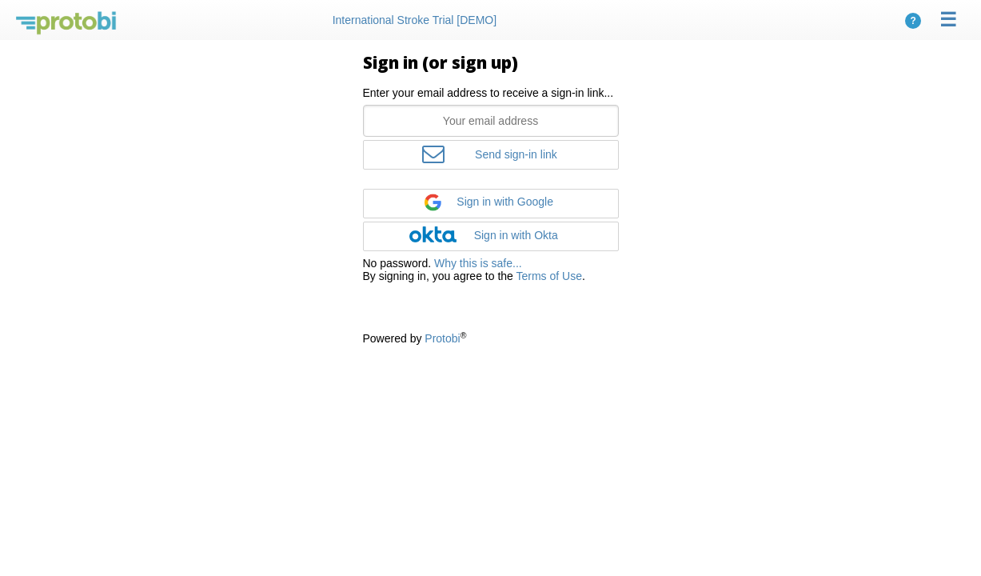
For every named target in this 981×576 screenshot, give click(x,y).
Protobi (442, 338)
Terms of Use (548, 276)
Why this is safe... (478, 263)
